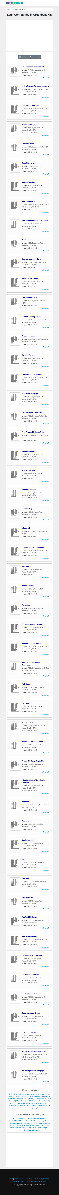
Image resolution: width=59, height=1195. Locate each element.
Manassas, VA (43, 1105)
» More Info (45, 78)
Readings (16, 1181)
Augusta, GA (27, 1101)
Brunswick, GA (36, 1101)
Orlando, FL (19, 1101)
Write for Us (29, 1181)
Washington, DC (41, 1098)
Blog (22, 1181)
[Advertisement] (29, 35)
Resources (37, 1181)
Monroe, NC (38, 1103)
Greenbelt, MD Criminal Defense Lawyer (27, 1125)
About (44, 1181)
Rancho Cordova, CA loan (34, 1096)
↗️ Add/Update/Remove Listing (29, 57)
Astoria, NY (46, 1103)
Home (8, 9)
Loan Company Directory (41, 1179)
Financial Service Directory (23, 1179)
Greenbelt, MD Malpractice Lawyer (29, 1130)
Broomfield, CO (31, 1098)
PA (21, 1105)
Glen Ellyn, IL (13, 1103)
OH (18, 1105)
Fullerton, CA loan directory (17, 1096)
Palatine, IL (21, 1103)
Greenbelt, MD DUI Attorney (17, 1121)
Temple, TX (34, 1105)
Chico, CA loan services (43, 1094)
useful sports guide (33, 1108)
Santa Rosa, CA (21, 1098)
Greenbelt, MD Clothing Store (32, 1123)
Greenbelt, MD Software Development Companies (34, 1128)
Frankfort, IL (45, 1101)
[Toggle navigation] (50, 3)
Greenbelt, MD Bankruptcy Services (36, 1118)
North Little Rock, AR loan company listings (22, 1094)
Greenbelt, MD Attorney (18, 1118)
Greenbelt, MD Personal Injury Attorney (38, 1121)
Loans (14, 9)
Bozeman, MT (29, 1103)
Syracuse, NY (13, 1105)
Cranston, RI (26, 1105)
